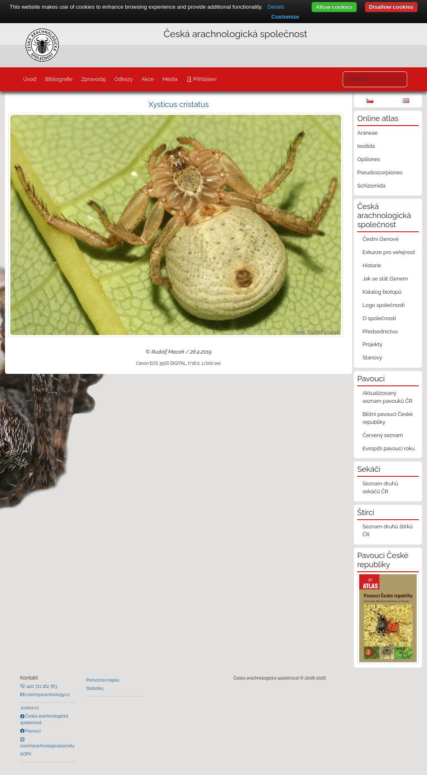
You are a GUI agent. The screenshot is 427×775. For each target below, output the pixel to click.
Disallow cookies (391, 7)
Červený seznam (383, 435)
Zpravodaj (93, 79)
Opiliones (368, 159)
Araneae (367, 133)
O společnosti (379, 318)
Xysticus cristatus (178, 104)
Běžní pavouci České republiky (388, 418)
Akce (147, 79)
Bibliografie (58, 79)
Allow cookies (334, 7)
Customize (285, 17)
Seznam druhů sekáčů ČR (380, 487)
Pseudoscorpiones (379, 172)
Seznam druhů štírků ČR (388, 530)
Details (275, 7)
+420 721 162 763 (40, 686)
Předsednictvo (380, 331)
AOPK (25, 753)
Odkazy (124, 79)
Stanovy (372, 357)
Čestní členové (380, 239)
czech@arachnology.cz (47, 694)
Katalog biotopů (382, 292)
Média (169, 79)
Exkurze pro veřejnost (389, 252)
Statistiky (94, 688)
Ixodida (366, 146)
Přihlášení (204, 79)
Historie (372, 265)
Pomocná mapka (102, 680)
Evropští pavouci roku (389, 448)
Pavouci (32, 730)
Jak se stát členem (385, 279)
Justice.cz (29, 707)
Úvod (29, 79)
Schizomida (371, 186)
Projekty (372, 344)
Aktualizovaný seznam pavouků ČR (388, 397)
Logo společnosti (384, 305)
